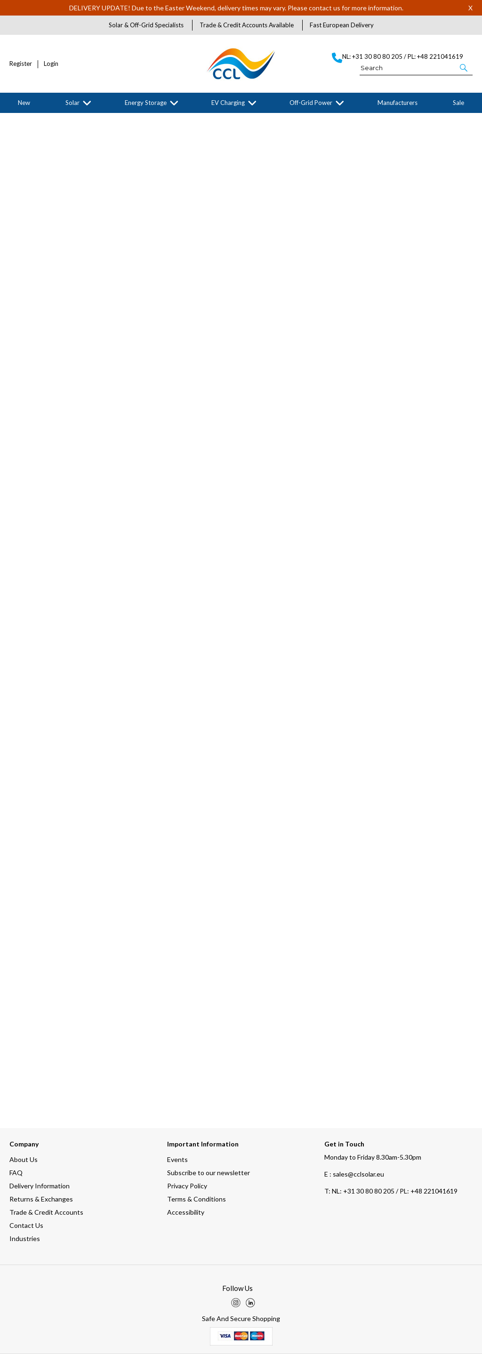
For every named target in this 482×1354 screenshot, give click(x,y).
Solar (72, 102)
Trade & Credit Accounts (46, 1212)
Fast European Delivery (342, 25)
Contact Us (26, 1225)
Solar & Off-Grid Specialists (146, 25)
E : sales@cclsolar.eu (354, 1174)
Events (177, 1159)
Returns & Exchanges (41, 1199)
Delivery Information (39, 1186)
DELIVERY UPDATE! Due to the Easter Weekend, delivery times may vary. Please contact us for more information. (236, 8)
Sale (458, 102)
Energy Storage (146, 102)
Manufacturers (398, 102)
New (24, 102)
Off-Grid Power (310, 102)
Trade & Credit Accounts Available (247, 25)
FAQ (16, 1173)
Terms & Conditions (196, 1199)
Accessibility (185, 1212)
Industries (24, 1238)
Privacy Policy (187, 1186)
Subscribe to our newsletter (208, 1173)
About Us (23, 1159)
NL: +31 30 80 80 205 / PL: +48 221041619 (391, 1191)
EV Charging (228, 102)
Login (51, 63)
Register (20, 63)
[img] (236, 1302)
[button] (464, 67)
